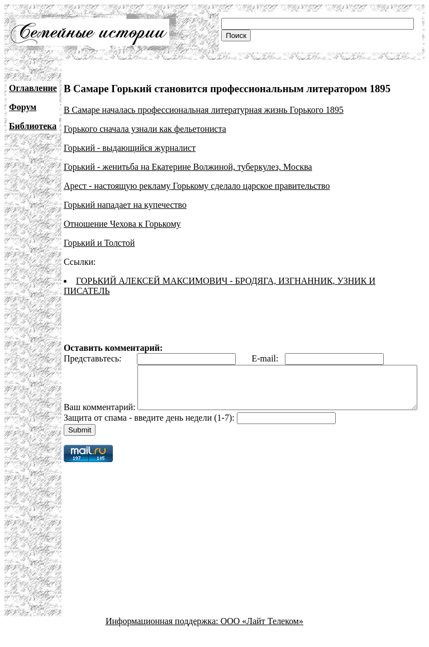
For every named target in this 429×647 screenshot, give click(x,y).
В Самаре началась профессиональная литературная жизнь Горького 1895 (204, 110)
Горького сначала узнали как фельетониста (145, 129)
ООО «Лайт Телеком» (262, 637)
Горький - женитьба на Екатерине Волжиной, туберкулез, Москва (188, 167)
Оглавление (33, 88)
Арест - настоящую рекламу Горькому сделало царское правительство (197, 186)
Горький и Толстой (99, 243)
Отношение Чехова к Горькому (122, 224)
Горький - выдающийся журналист (130, 148)
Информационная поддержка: (163, 637)
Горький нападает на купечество (125, 205)
